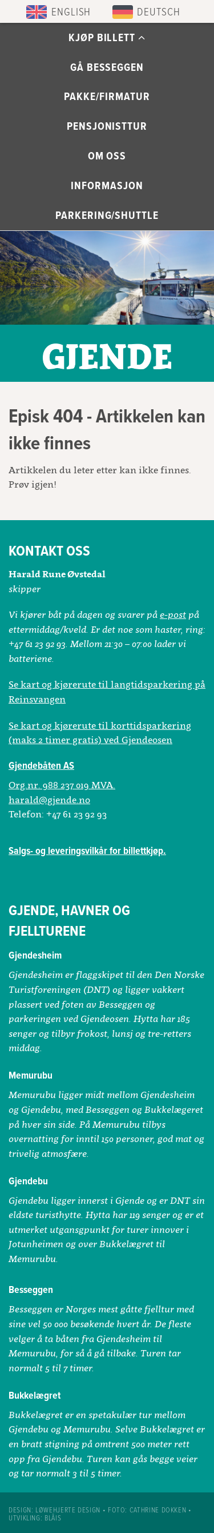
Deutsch (158, 12)
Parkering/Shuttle (107, 216)
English (71, 12)
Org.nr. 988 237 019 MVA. (62, 785)
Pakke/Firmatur (107, 97)
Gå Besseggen (107, 68)
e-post (173, 614)
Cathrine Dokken (158, 1510)
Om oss (107, 156)
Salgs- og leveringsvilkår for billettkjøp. (87, 851)
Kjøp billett (107, 38)
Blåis (53, 1518)
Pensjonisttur (107, 127)
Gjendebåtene (107, 353)
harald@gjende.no (49, 799)
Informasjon (107, 186)
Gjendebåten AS (41, 766)
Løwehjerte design (67, 1510)
